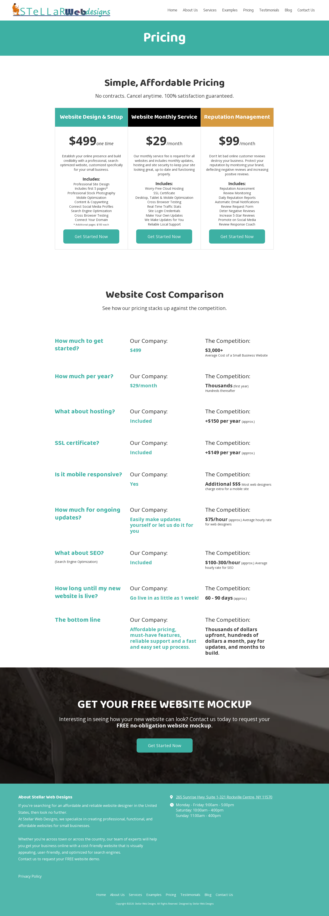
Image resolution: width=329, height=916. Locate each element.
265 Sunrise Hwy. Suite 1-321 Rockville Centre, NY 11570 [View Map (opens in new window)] (224, 797)
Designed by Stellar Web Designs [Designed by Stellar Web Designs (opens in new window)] (196, 903)
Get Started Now (91, 236)
